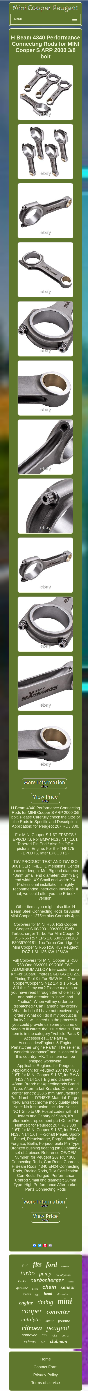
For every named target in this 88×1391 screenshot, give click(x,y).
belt (43, 1342)
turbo (27, 1273)
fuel (25, 1265)
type (37, 1294)
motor (49, 1321)
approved (29, 1335)
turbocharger (47, 1280)
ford (51, 1264)
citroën (65, 1266)
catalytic (31, 1319)
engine (26, 1303)
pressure (64, 1321)
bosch (35, 1288)
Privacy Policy (45, 1375)
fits (37, 1264)
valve (54, 1335)
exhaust (30, 1342)
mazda (27, 1294)
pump (45, 1274)
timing (45, 1302)
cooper (32, 1311)
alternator (62, 1294)
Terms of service (45, 1383)
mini (64, 1301)
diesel (71, 1281)
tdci (44, 1335)
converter (58, 1311)
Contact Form (45, 1367)
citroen (32, 1328)
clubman (58, 1341)
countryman (63, 1275)
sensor (68, 1287)
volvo (22, 1280)
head (48, 1293)
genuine (22, 1288)
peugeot (57, 1328)
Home (45, 1359)
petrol (65, 1335)
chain (49, 1287)
